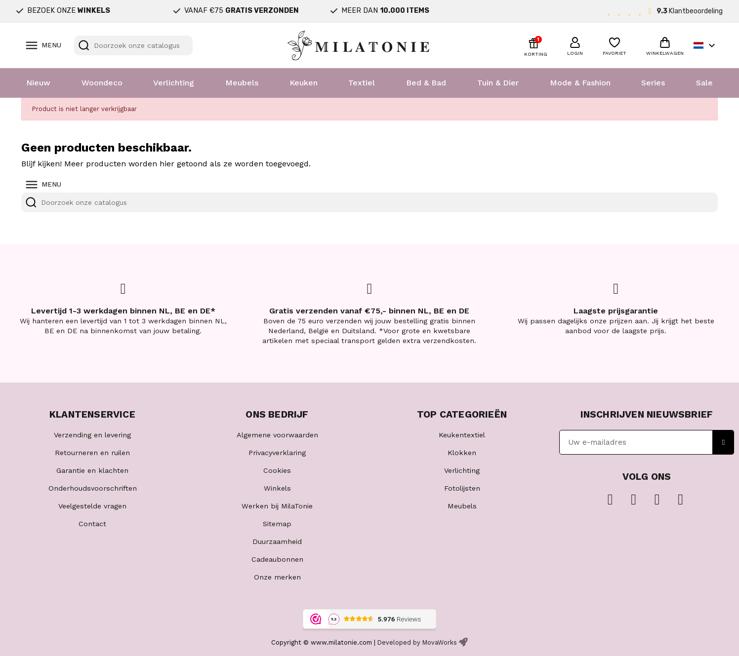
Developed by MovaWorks (417, 642)
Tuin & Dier (498, 82)
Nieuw (38, 82)
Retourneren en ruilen (92, 453)
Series (653, 82)
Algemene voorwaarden (277, 435)
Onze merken (277, 577)
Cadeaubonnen (277, 559)
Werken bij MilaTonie (277, 506)
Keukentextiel (462, 435)
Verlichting (173, 82)
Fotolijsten (462, 488)
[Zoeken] (133, 45)
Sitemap (277, 524)
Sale (704, 82)
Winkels (277, 488)
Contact (92, 524)
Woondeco (102, 82)
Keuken (303, 82)
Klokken (462, 453)
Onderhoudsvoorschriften (92, 488)
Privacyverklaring (277, 453)
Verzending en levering (92, 435)
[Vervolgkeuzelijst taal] (706, 45)
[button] (575, 45)
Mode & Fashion (580, 82)
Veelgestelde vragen (92, 506)
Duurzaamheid (277, 541)
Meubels (241, 82)
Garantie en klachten (92, 470)
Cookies (277, 470)
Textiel (361, 82)
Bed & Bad (426, 82)
